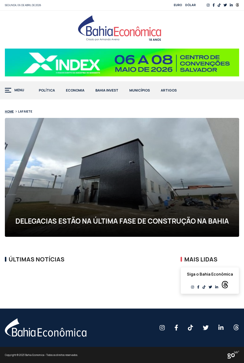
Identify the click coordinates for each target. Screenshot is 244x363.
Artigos (169, 91)
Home (9, 111)
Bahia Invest (106, 91)
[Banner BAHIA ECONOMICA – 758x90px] (122, 62)
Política (47, 91)
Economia (75, 91)
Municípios (139, 91)
